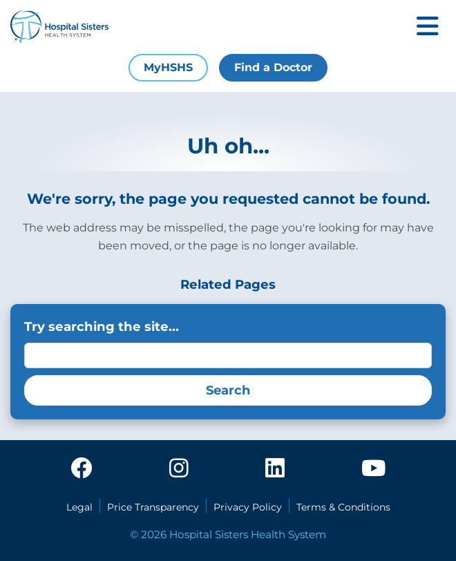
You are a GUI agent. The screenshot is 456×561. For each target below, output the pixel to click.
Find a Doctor (273, 67)
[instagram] (179, 469)
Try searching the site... (101, 326)
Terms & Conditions (343, 507)
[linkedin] (275, 469)
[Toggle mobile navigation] (428, 27)
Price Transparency (153, 507)
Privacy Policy (247, 507)
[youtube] (373, 469)
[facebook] (81, 469)
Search (228, 390)
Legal (79, 507)
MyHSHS (168, 67)
